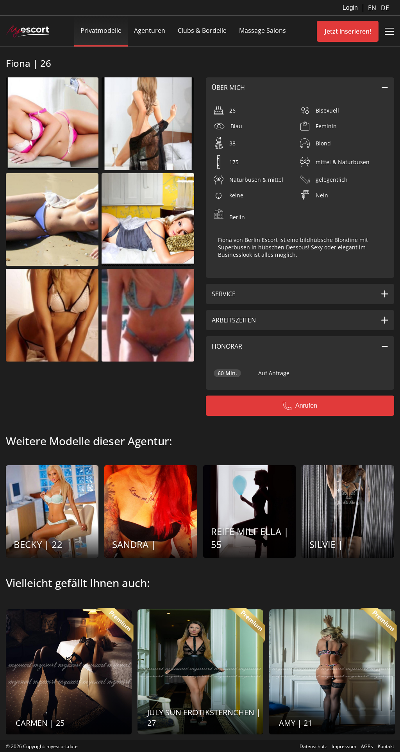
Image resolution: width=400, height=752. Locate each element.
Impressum (344, 746)
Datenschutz (313, 746)
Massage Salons (262, 30)
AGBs (367, 746)
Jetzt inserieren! (348, 31)
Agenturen (149, 30)
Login (350, 7)
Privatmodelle (100, 30)
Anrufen (300, 405)
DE (385, 8)
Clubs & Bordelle (202, 30)
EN (373, 8)
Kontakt (386, 746)
